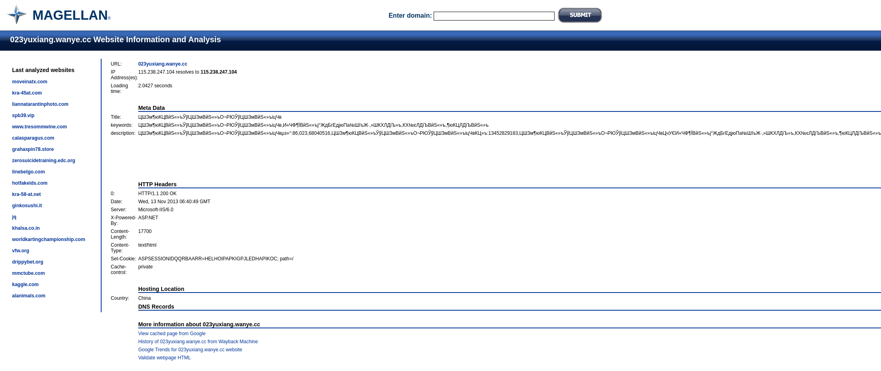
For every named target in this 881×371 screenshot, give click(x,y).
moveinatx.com (29, 82)
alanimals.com (29, 296)
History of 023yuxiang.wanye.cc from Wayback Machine (198, 341)
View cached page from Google (172, 333)
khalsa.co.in (26, 228)
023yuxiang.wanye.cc (162, 64)
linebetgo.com (28, 172)
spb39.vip (23, 115)
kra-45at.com (27, 93)
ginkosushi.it (27, 205)
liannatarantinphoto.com (40, 104)
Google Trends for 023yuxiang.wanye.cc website (190, 349)
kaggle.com (25, 284)
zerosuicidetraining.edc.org (43, 160)
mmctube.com (28, 273)
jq (14, 217)
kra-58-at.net (26, 194)
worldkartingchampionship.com (48, 239)
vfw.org (20, 251)
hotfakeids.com (30, 183)
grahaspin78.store (33, 149)
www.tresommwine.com (39, 127)
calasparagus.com (33, 138)
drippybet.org (27, 262)
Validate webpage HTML (164, 358)
